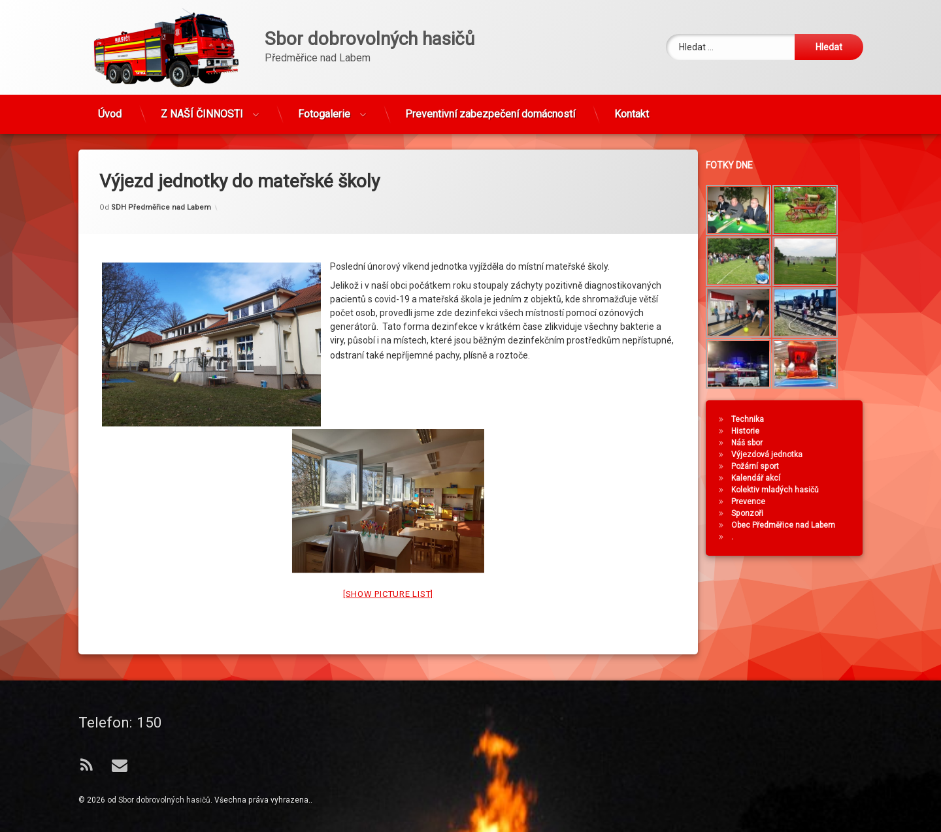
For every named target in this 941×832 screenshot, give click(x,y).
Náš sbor (804, 442)
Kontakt (631, 65)
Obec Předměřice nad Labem (841, 525)
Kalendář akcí (813, 478)
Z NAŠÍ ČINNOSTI (202, 65)
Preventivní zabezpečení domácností (490, 65)
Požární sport (812, 466)
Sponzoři (805, 513)
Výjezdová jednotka (824, 454)
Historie (803, 431)
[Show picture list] (388, 408)
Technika (805, 419)
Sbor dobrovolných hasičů (164, 800)
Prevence (806, 501)
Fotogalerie (324, 65)
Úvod (110, 65)
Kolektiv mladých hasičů (832, 489)
